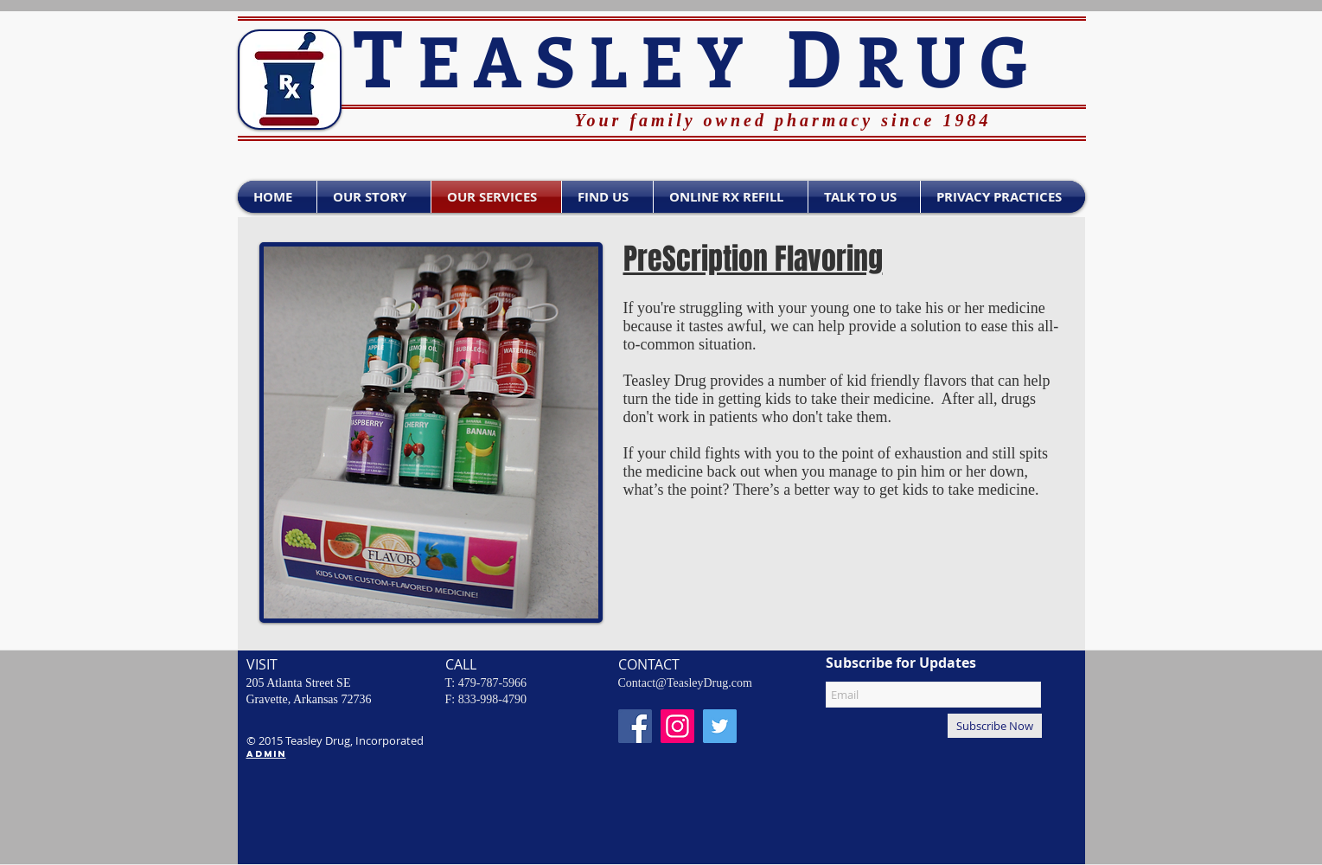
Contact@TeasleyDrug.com (685, 682)
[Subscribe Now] (995, 726)
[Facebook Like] (392, 135)
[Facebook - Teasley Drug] (635, 726)
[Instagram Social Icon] (677, 726)
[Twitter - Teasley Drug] (720, 726)
